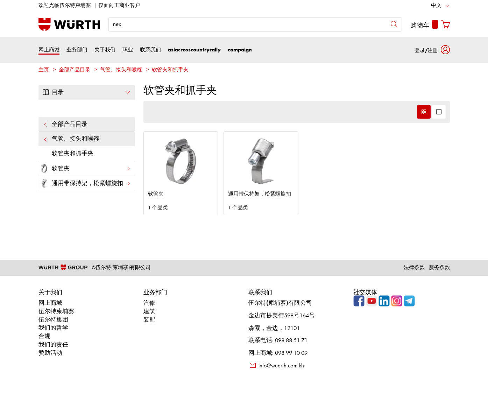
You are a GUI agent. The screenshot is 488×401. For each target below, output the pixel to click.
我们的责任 (53, 345)
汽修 (149, 303)
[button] (432, 49)
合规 (44, 336)
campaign (240, 49)
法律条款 (414, 267)
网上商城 (48, 49)
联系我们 (150, 49)
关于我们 (104, 49)
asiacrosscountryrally (194, 49)
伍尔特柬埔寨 (56, 312)
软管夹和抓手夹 (170, 70)
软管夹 (84, 168)
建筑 (149, 312)
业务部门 (76, 49)
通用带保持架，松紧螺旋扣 (84, 183)
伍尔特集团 (53, 320)
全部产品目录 (74, 70)
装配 (149, 320)
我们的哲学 (53, 328)
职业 (127, 49)
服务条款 (439, 267)
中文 (436, 5)
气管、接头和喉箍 (121, 70)
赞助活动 (50, 353)
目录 (87, 92)
